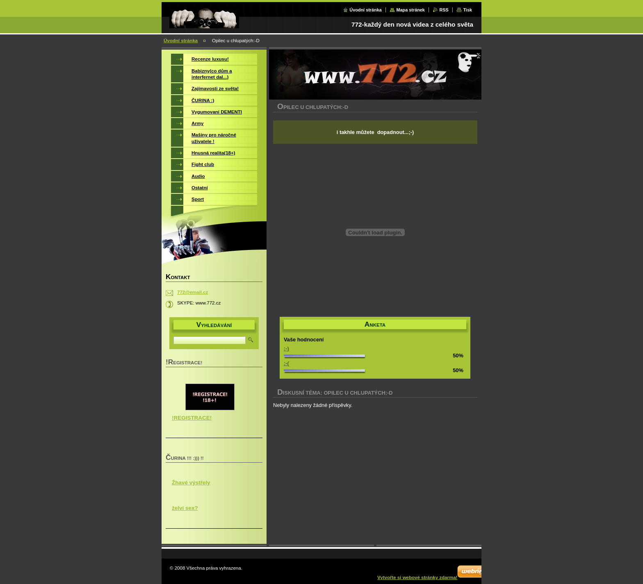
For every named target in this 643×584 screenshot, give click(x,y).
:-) (286, 348)
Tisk (467, 9)
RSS (443, 9)
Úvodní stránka (365, 9)
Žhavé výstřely (191, 482)
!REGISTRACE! (192, 418)
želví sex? (185, 508)
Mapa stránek (410, 9)
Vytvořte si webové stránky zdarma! (417, 577)
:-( (286, 363)
